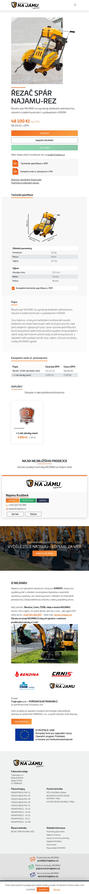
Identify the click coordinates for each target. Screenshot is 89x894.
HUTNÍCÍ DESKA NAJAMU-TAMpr (61, 801)
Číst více (56, 889)
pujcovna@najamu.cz (48, 868)
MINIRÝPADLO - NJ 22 (20, 808)
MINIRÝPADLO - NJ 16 (20, 815)
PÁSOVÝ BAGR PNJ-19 (20, 805)
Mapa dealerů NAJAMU (56, 847)
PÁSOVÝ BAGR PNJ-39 (20, 798)
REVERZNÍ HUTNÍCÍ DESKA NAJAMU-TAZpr (58, 797)
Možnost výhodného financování (26, 179)
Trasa (33, 514)
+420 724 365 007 (32, 614)
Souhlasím (43, 889)
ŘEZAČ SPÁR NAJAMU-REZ (22, 831)
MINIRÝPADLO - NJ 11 (20, 818)
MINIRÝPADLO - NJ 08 (21, 821)
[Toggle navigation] (75, 5)
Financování (51, 844)
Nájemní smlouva (53, 834)
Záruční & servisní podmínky (58, 838)
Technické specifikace (22, 194)
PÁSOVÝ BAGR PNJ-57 (20, 795)
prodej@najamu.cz (56, 154)
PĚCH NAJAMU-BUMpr (56, 792)
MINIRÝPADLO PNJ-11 (20, 792)
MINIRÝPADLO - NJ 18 (20, 812)
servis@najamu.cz (63, 614)
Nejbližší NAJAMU (54, 841)
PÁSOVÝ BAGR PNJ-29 (20, 802)
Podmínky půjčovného (56, 831)
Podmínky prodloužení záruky (25, 182)
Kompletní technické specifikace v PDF (32, 288)
